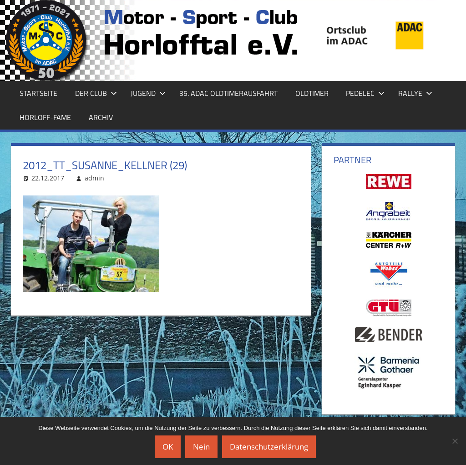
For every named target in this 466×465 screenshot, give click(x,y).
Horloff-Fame (45, 117)
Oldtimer (312, 93)
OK (167, 446)
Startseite (38, 93)
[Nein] (454, 440)
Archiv (101, 117)
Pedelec (365, 93)
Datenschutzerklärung (269, 446)
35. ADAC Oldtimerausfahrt (228, 93)
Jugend (148, 93)
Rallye (415, 93)
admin (94, 178)
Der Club (96, 93)
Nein (201, 446)
